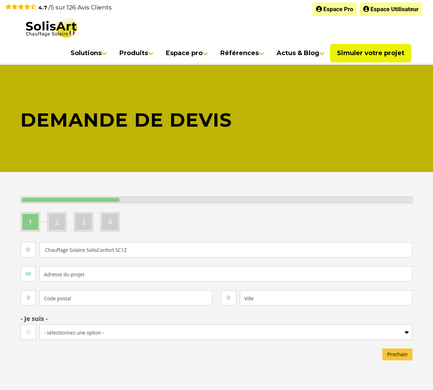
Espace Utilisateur (391, 9)
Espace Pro (334, 9)
